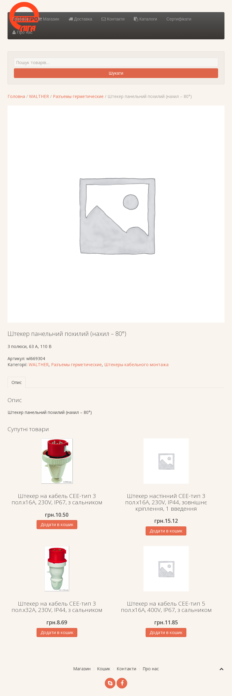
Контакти (113, 19)
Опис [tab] (16, 382)
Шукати (116, 73)
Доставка (80, 19)
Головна (20, 19)
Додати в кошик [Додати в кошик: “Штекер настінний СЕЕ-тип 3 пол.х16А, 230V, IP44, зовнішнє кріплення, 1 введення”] (166, 531)
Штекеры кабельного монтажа (136, 364)
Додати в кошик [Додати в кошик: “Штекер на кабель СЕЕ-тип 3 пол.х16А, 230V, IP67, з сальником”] (56, 524)
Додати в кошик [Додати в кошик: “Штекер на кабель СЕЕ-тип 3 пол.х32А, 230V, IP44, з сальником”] (56, 632)
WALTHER (39, 96)
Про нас (22, 32)
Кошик (103, 669)
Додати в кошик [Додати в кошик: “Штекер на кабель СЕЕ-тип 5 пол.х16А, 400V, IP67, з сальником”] (166, 632)
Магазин (48, 19)
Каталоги (145, 19)
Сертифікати (178, 19)
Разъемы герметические (78, 96)
